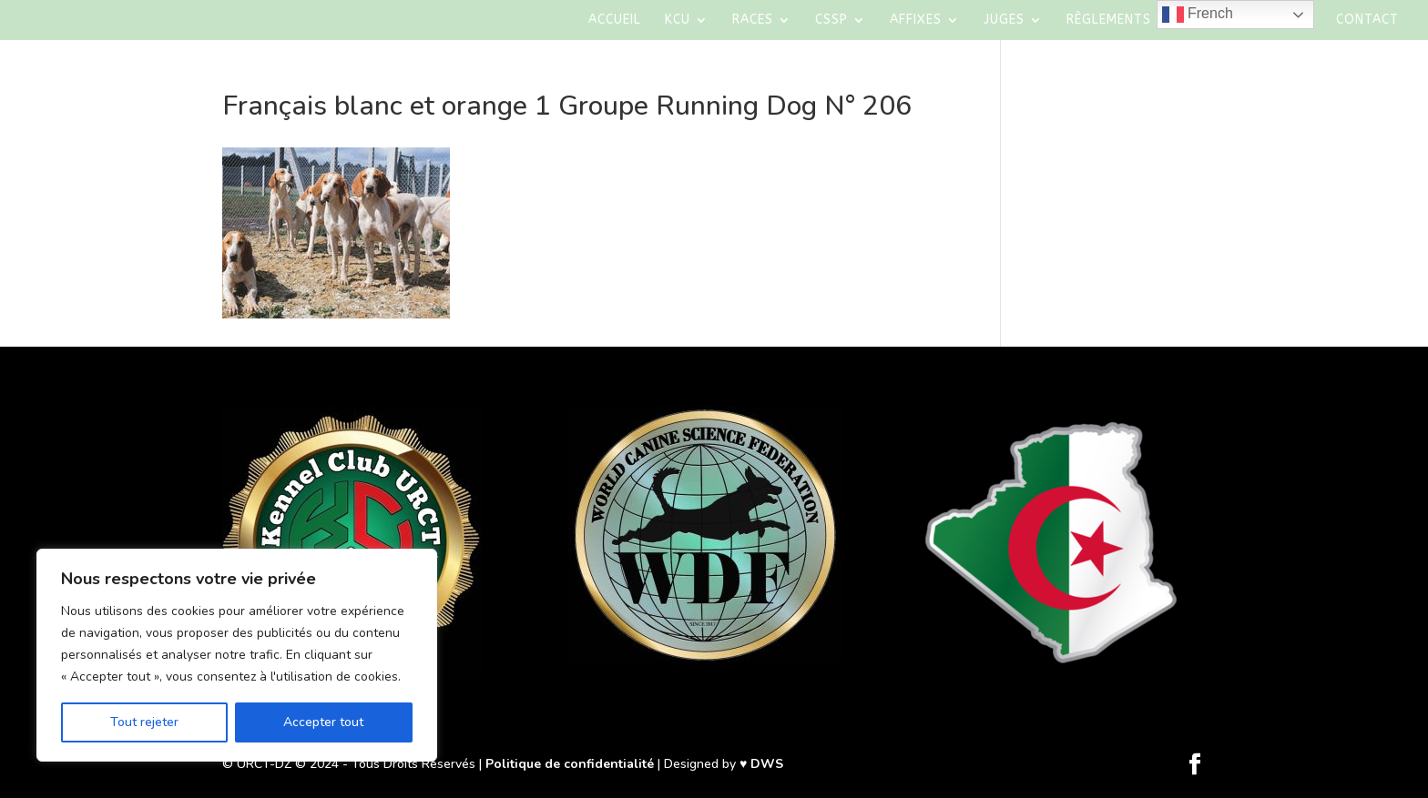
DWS (766, 764)
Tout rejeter (144, 722)
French (1197, 14)
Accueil (614, 20)
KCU (677, 20)
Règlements (1108, 20)
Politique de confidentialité (569, 764)
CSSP (831, 20)
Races (752, 20)
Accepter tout (323, 722)
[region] (236, 655)
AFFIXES (916, 20)
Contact (1367, 20)
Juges (1004, 20)
